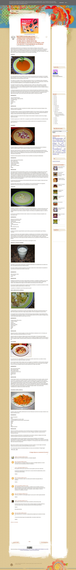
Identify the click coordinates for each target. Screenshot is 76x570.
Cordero (63, 142)
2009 (55, 102)
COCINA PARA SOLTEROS (21, 563)
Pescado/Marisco (57, 149)
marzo (56, 123)
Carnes (58, 139)
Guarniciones (55, 144)
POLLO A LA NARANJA (58, 112)
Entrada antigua (16, 542)
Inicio (12, 11)
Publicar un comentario (14, 522)
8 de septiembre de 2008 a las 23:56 (22, 485)
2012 (55, 98)
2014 (55, 95)
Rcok (15, 461)
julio (55, 117)
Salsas (64, 151)
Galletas (62, 143)
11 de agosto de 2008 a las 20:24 (22, 456)
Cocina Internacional (58, 141)
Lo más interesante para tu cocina (29, 34)
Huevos (58, 145)
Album (17, 11)
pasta (59, 146)
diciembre (56, 105)
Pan (56, 146)
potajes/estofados (58, 151)
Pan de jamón (60, 202)
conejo (58, 142)
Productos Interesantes (56, 161)
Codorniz (54, 142)
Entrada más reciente (44, 542)
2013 (55, 97)
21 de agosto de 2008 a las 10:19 (21, 477)
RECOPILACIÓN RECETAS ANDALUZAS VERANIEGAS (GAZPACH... (59, 115)
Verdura (33, 45)
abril (55, 122)
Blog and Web (40, 563)
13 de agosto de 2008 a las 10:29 (21, 461)
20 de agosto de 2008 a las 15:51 (22, 467)
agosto (56, 111)
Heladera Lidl (61, 144)
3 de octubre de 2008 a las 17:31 (22, 500)
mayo (56, 120)
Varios (62, 152)
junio (55, 119)
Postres (64, 150)
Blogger (20, 564)
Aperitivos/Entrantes (23, 45)
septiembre (56, 109)
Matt (30, 563)
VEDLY (16, 500)
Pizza (53, 150)
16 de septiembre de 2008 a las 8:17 (22, 493)
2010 (55, 101)
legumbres (62, 145)
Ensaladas (27, 45)
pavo (61, 147)
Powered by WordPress (11, 564)
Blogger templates (34, 563)
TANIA (16, 485)
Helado (54, 145)
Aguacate (54, 137)
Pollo (58, 150)
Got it (66, 2)
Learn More (61, 2)
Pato (53, 147)
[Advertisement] (29, 16)
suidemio (16, 456)
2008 (55, 104)
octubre (56, 108)
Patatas (30, 45)
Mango (54, 146)
